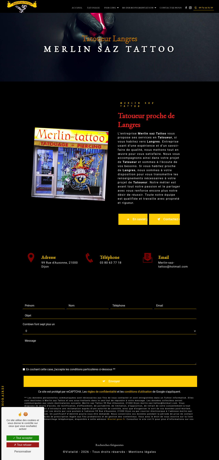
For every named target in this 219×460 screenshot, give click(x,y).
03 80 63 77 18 (110, 268)
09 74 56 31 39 (203, 7)
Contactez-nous (170, 7)
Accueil (77, 7)
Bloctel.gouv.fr (116, 413)
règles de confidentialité (102, 386)
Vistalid (72, 452)
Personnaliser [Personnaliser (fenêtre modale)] (22, 451)
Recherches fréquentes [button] (109, 445)
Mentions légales (142, 452)
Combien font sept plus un (39, 318)
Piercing (110, 7)
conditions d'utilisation (138, 386)
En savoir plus (136, 219)
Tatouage (93, 7)
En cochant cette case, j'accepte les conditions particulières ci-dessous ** (70, 363)
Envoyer (114, 375)
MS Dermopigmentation (137, 7)
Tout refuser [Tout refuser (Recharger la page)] (22, 444)
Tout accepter (22, 438)
